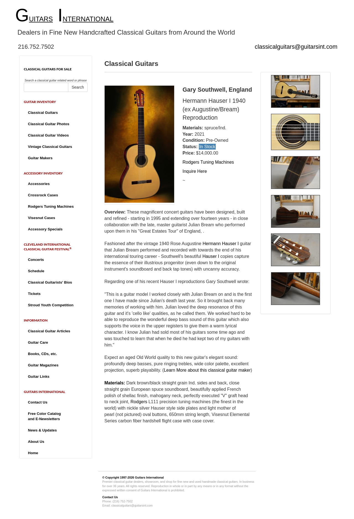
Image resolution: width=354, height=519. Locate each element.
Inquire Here (195, 171)
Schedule (36, 271)
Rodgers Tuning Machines (51, 206)
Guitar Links (39, 376)
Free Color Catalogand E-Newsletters (44, 416)
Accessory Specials (45, 229)
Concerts (36, 260)
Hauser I (210, 256)
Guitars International (149, 477)
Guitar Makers (40, 158)
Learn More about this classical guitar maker (207, 370)
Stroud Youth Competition (51, 305)
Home (33, 453)
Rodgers (139, 401)
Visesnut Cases (41, 218)
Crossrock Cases (43, 195)
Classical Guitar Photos (48, 124)
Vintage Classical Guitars (50, 147)
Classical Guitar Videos (48, 135)
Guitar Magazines (43, 365)
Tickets (34, 294)
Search (78, 87)
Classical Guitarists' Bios (50, 282)
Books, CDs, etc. (42, 354)
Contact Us (37, 402)
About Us (36, 442)
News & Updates (42, 430)
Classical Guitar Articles (49, 331)
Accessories (39, 184)
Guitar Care (38, 342)
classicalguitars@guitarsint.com (296, 46)
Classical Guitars (43, 113)
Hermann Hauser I (220, 243)
